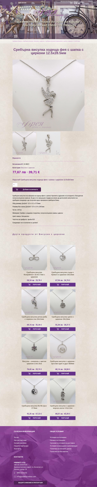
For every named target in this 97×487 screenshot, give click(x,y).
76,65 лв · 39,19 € (34, 369)
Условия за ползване (58, 437)
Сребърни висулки (28, 41)
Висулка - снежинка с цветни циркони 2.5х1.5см (34, 362)
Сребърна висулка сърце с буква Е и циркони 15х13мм (62, 273)
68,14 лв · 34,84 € (62, 369)
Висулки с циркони (39, 41)
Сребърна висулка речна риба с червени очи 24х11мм (34, 318)
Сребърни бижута (17, 41)
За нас (16, 437)
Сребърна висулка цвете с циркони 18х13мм (62, 318)
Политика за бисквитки (59, 452)
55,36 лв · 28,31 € (62, 325)
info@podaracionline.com (26, 477)
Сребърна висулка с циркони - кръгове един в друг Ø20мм (62, 362)
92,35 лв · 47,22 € (34, 414)
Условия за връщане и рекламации (63, 446)
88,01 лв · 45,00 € (62, 414)
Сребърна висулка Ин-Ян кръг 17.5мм (34, 407)
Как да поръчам (20, 440)
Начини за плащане (57, 440)
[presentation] (15, 92)
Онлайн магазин (20, 443)
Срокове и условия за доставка (62, 443)
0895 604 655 (22, 3)
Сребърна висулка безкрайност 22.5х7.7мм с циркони (34, 274)
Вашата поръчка (79, 2)
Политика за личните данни (60, 449)
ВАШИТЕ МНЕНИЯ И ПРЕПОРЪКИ (30, 483)
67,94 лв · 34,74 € (62, 280)
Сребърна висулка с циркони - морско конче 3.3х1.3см (62, 407)
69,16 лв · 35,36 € (34, 325)
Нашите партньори (21, 446)
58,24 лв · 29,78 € (34, 280)
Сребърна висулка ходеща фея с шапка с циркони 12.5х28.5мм (62, 41)
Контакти (17, 449)
